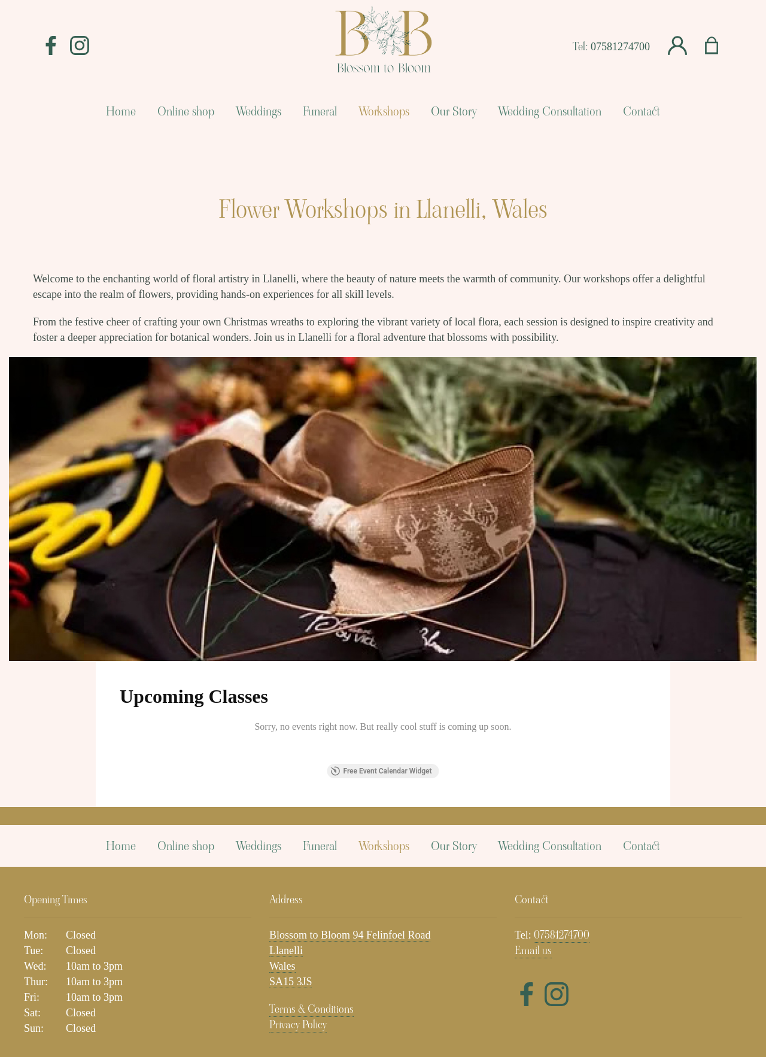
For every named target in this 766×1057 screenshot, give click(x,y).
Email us (533, 804)
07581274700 (620, 46)
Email (405, 945)
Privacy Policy (298, 878)
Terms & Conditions (311, 862)
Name (221, 945)
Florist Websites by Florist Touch (383, 995)
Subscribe (638, 944)
